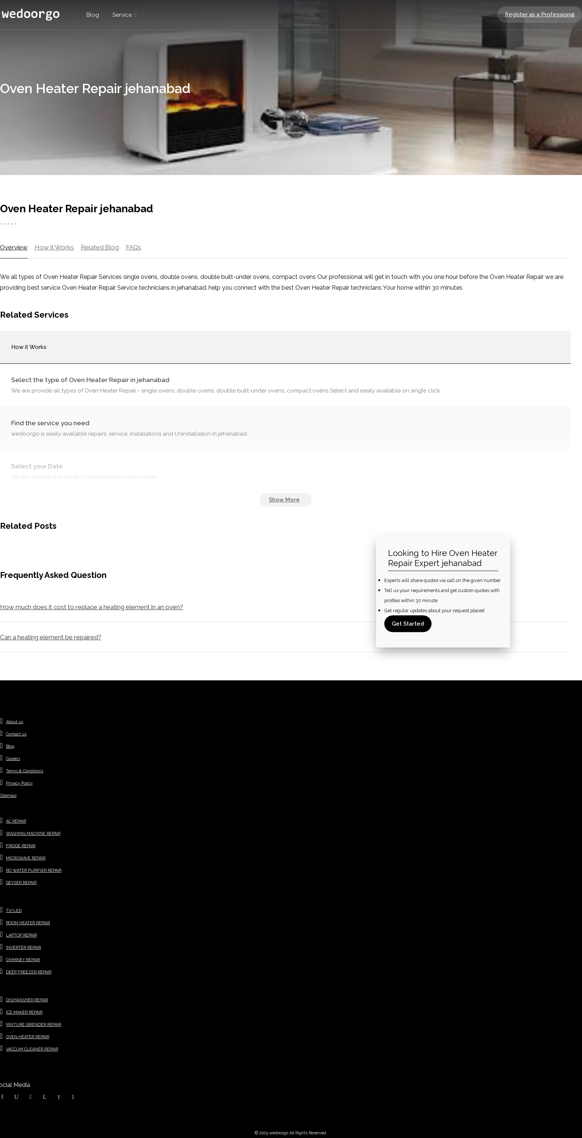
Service (122, 15)
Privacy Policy (19, 783)
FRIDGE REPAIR (20, 845)
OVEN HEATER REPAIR (27, 1036)
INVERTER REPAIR (23, 947)
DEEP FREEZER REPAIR (28, 972)
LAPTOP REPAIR (21, 935)
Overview (14, 247)
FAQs (133, 247)
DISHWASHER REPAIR (27, 1000)
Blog (92, 15)
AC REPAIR (16, 821)
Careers (13, 758)
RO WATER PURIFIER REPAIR (33, 870)
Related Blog (100, 247)
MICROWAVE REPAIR (25, 858)
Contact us (16, 734)
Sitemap (8, 795)
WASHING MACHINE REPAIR (33, 833)
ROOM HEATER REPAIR (28, 923)
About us (14, 721)
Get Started (408, 623)
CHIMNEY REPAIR (23, 959)
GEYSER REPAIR (21, 882)
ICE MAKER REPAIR (24, 1012)
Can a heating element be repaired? (50, 637)
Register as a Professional (540, 14)
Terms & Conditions (24, 771)
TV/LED (14, 910)
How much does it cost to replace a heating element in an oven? (91, 607)
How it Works (54, 247)
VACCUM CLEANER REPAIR (32, 1049)
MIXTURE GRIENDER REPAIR (33, 1024)
